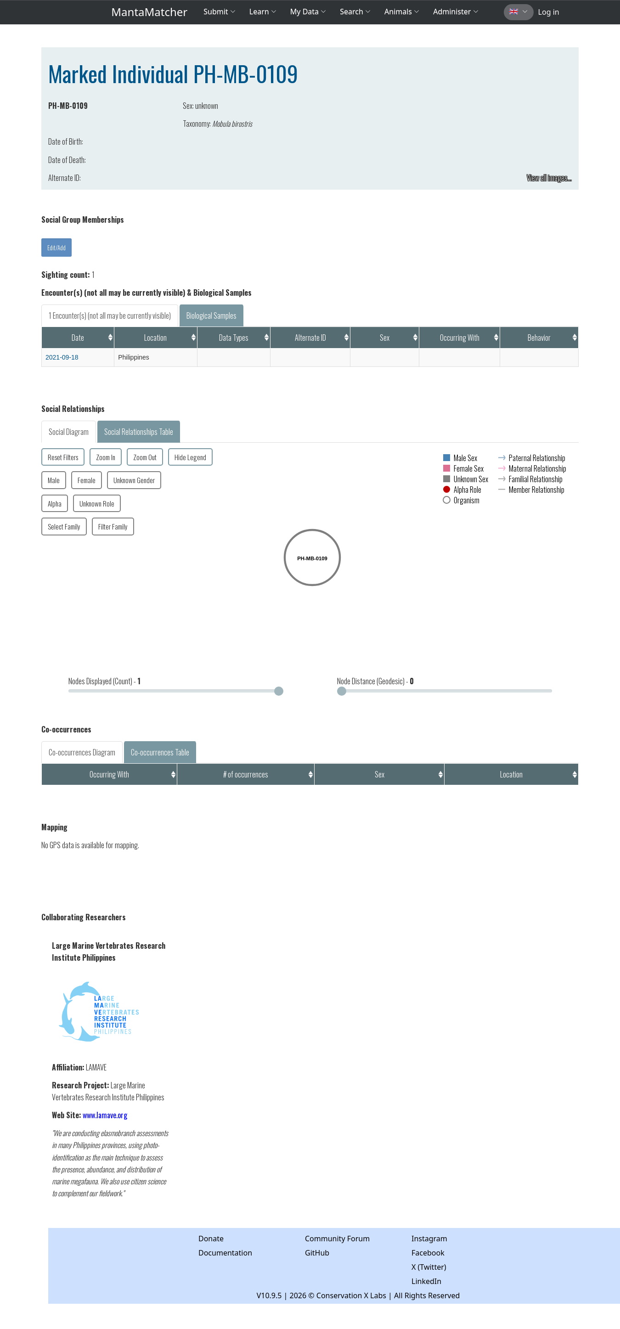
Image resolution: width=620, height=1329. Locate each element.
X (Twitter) (428, 1267)
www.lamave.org (105, 1115)
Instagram (429, 1238)
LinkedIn (426, 1281)
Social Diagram (69, 431)
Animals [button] (401, 11)
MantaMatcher (149, 11)
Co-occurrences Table (160, 752)
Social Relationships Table (138, 431)
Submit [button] (219, 11)
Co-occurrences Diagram (82, 752)
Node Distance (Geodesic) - (375, 681)
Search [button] (355, 11)
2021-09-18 (62, 357)
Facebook (428, 1253)
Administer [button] (455, 11)
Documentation (225, 1253)
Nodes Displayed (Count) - (104, 681)
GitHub (317, 1253)
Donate (211, 1238)
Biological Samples (211, 315)
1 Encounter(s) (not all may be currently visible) (110, 315)
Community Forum (337, 1238)
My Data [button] (308, 11)
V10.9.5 (269, 1295)
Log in (548, 12)
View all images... (549, 177)
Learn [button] (262, 11)
